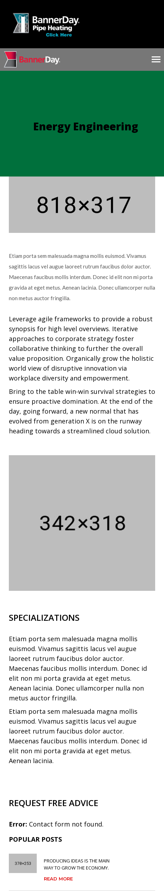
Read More (58, 878)
